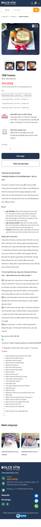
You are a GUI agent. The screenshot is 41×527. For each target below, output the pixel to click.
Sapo (36, 513)
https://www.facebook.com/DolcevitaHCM (25, 343)
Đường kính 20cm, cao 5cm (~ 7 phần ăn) (15, 99)
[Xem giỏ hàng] (35, 3)
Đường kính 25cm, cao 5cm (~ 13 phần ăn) (15, 103)
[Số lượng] (10, 148)
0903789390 (12, 479)
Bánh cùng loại (9, 425)
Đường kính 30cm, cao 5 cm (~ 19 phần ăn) (15, 107)
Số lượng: (5, 144)
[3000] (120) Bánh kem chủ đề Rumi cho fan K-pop (30, 451)
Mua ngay (20, 156)
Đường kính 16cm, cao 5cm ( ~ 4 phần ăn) (16, 95)
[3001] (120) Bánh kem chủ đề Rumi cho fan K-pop (11, 451)
